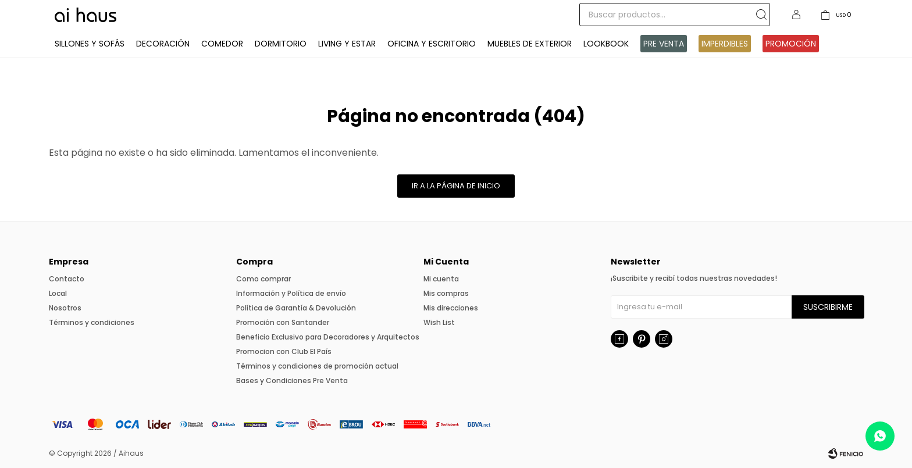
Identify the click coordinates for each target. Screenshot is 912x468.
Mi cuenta (441, 279)
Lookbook (606, 43)
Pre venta (663, 43)
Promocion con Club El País (284, 351)
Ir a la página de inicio (456, 185)
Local (58, 293)
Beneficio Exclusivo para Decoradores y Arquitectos (327, 337)
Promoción (790, 43)
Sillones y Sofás (89, 43)
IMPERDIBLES (724, 43)
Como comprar (263, 279)
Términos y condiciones (91, 322)
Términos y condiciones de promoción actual (317, 366)
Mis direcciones (450, 308)
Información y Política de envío (291, 293)
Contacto (66, 279)
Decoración (163, 43)
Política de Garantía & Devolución (296, 308)
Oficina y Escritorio (431, 43)
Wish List (439, 322)
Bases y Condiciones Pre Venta (292, 380)
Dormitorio (281, 43)
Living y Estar (347, 43)
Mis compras (446, 293)
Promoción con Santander (282, 322)
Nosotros (65, 308)
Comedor (222, 43)
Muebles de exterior (529, 43)
